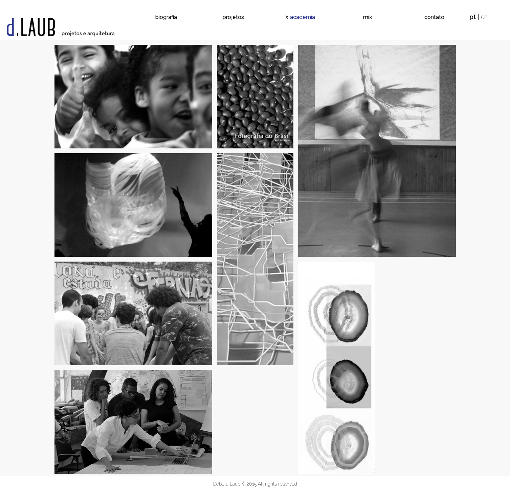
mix (367, 17)
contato (434, 17)
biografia (166, 17)
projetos (233, 17)
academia (302, 17)
